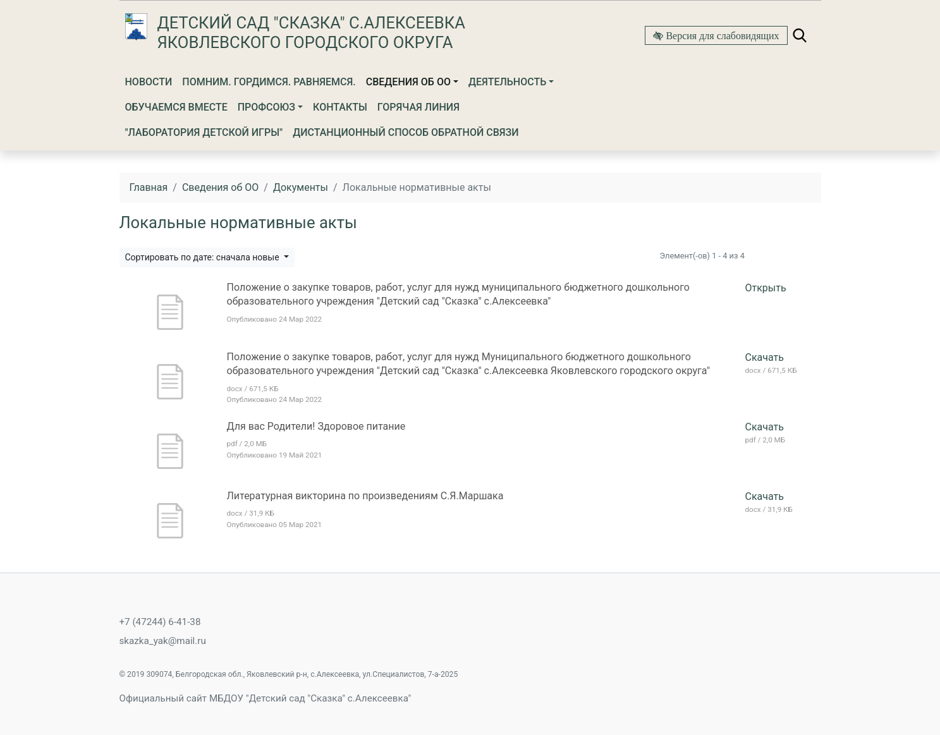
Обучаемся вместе (176, 107)
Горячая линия (418, 107)
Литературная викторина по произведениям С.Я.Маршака (365, 496)
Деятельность (507, 82)
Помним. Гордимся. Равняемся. (269, 82)
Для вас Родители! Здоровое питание (316, 426)
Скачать (764, 357)
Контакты (340, 107)
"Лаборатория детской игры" (204, 132)
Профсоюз (266, 107)
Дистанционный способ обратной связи (405, 132)
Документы (300, 187)
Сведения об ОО (408, 82)
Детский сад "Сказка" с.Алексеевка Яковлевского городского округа (311, 32)
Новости (149, 82)
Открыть (765, 288)
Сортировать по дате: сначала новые (203, 257)
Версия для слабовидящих (721, 35)
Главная (149, 187)
